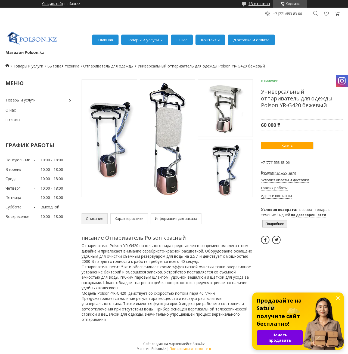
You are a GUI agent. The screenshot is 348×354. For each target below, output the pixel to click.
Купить (287, 145)
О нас (181, 39)
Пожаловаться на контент (190, 348)
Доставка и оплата (251, 39)
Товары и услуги (143, 39)
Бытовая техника (63, 66)
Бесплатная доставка (278, 172)
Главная (105, 39)
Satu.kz (198, 343)
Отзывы (12, 119)
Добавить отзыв (326, 13)
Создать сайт (52, 4)
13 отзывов (259, 3)
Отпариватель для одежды (108, 66)
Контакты (210, 39)
